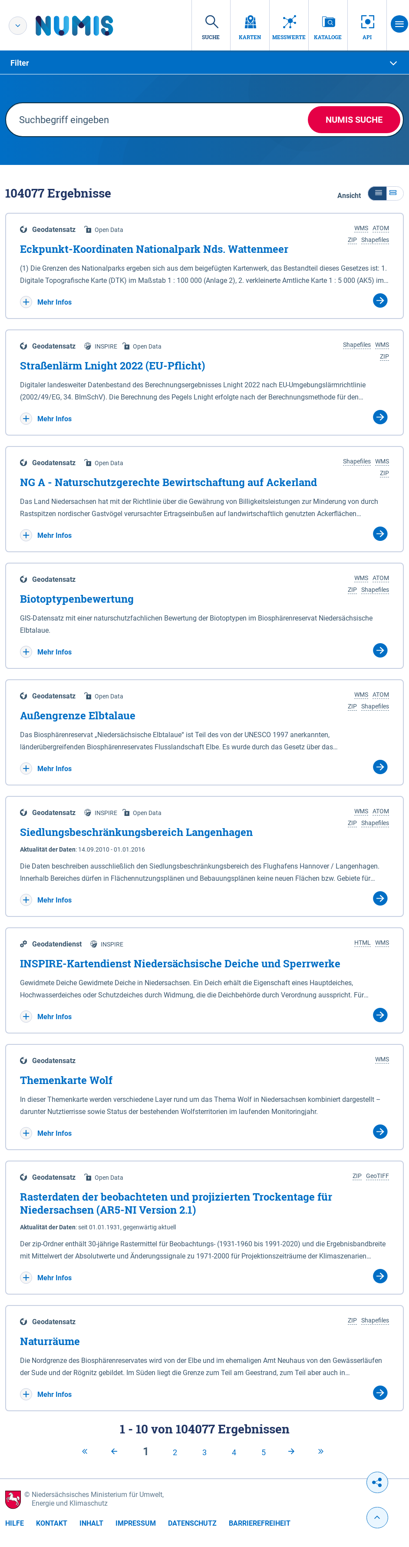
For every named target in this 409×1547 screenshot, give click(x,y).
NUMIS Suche (354, 119)
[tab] (204, 63)
